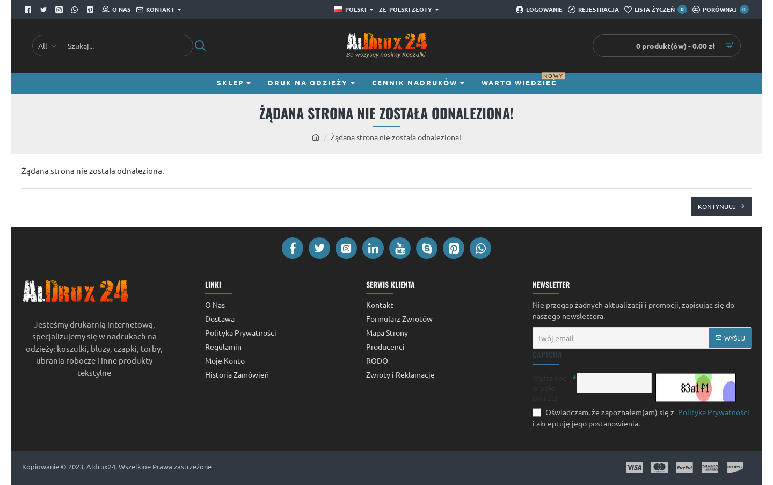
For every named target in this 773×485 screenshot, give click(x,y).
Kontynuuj (717, 206)
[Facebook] (29, 9)
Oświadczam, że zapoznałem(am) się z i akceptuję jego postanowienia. (642, 417)
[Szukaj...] (200, 45)
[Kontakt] (158, 9)
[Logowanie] (539, 9)
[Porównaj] (721, 9)
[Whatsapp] (76, 9)
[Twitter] (45, 9)
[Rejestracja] (593, 9)
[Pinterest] (91, 9)
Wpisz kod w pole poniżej (550, 387)
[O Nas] (116, 9)
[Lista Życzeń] (655, 9)
